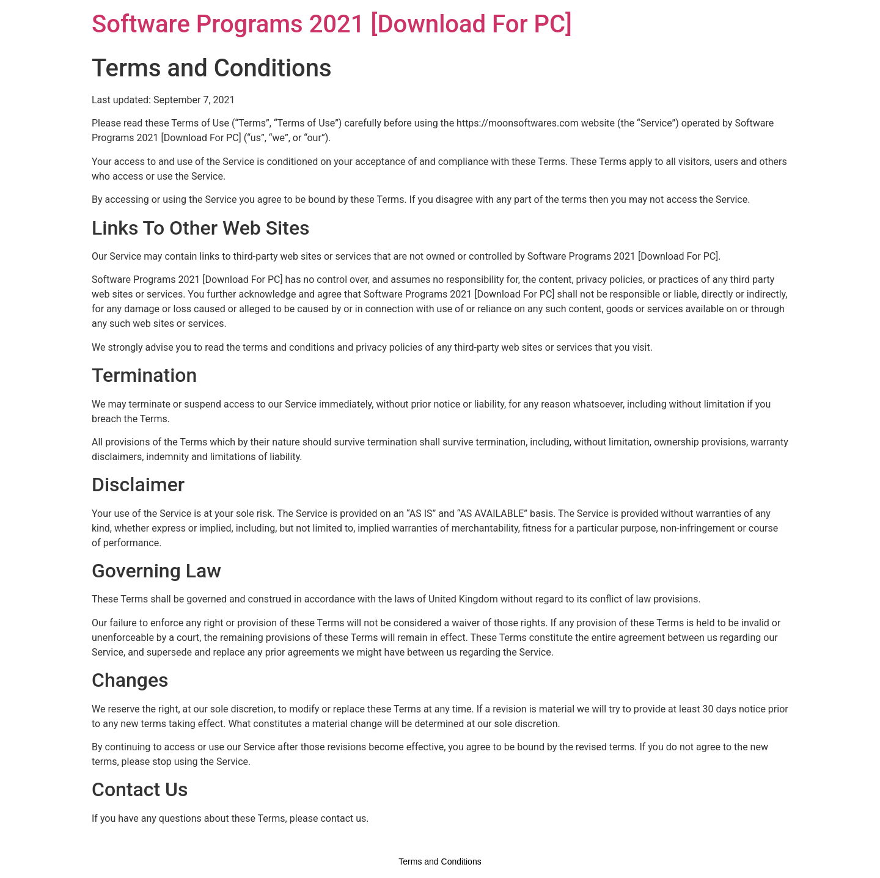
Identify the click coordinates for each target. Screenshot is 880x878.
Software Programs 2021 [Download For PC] (332, 24)
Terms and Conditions (439, 861)
